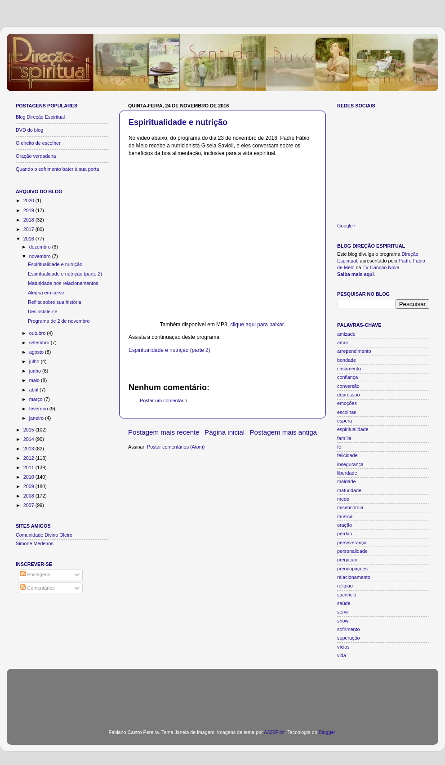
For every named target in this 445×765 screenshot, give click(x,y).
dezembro (40, 246)
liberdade (347, 473)
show (342, 620)
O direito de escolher (38, 143)
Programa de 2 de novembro (58, 321)
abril (34, 389)
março (36, 399)
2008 (29, 495)
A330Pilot (274, 732)
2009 (29, 486)
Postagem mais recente (164, 432)
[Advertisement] (222, 693)
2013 (29, 448)
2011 (29, 467)
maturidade (349, 490)
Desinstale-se (42, 311)
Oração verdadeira (36, 156)
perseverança (351, 542)
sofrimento (348, 629)
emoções (347, 403)
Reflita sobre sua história (54, 302)
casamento (349, 368)
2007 (29, 505)
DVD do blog (29, 130)
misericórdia (350, 507)
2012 (29, 458)
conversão (348, 386)
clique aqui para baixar (257, 324)
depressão (348, 394)
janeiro (37, 418)
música (344, 516)
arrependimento (354, 351)
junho (35, 371)
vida (341, 655)
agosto (37, 352)
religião (345, 585)
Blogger (327, 732)
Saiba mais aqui (355, 274)
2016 (29, 238)
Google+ (346, 225)
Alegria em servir (46, 292)
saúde (343, 603)
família (344, 438)
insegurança (350, 464)
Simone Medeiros (34, 543)
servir (343, 611)
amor (342, 342)
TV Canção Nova (380, 267)
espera (344, 420)
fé (339, 446)
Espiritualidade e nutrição (178, 122)
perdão (344, 533)
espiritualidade (353, 429)
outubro (38, 333)
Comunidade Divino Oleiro (44, 535)
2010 (29, 477)
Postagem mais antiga (283, 432)
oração (344, 525)
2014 (29, 439)
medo (343, 499)
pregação (347, 559)
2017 (29, 229)
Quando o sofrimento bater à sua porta (57, 169)
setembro (40, 342)
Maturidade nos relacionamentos (63, 283)
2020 (29, 200)
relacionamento (353, 577)
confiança (347, 377)
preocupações (352, 568)
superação (348, 637)
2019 (29, 210)
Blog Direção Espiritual (40, 117)
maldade (346, 481)
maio (35, 380)
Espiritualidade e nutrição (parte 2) (169, 350)
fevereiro (39, 408)
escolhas (346, 412)
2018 (29, 219)
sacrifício (346, 594)
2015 (29, 429)
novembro (40, 256)
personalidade (352, 551)
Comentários (37, 588)
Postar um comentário (163, 400)
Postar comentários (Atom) (176, 446)
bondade (346, 360)
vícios (343, 646)
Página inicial (225, 432)
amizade (346, 334)
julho (35, 361)
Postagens (35, 574)
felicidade (347, 455)
